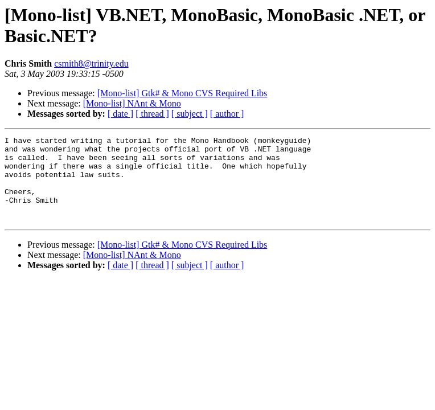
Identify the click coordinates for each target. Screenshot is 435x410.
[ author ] (227, 113)
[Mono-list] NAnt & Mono (132, 103)
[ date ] (120, 113)
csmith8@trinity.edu (91, 63)
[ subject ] (189, 113)
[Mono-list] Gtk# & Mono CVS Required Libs (182, 93)
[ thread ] (152, 113)
